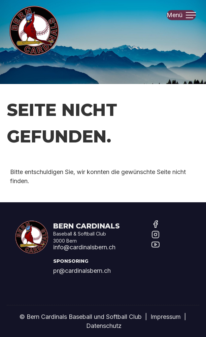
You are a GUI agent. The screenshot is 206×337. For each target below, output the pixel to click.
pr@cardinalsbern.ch (82, 270)
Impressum (165, 316)
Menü (181, 14)
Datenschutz (104, 325)
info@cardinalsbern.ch (84, 247)
